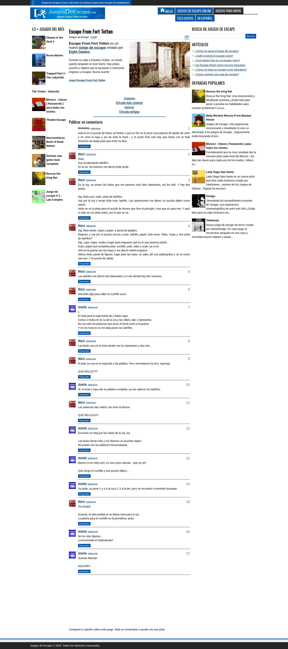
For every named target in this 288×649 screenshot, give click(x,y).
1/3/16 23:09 (91, 359)
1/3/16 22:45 (91, 180)
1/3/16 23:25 (93, 532)
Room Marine (54, 55)
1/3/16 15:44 (95, 128)
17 (186, 37)
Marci (81, 153)
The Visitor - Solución (45, 91)
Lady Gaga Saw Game (220, 171)
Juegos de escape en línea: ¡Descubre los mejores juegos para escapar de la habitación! (85, 3)
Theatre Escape (56, 119)
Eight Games (79, 52)
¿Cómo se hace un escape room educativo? (221, 69)
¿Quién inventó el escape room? (214, 55)
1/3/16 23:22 (93, 484)
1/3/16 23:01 (91, 289)
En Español (205, 18)
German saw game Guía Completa (54, 159)
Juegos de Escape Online (194, 10)
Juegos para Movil (228, 10)
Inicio (35, 3)
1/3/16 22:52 (91, 226)
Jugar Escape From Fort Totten (87, 80)
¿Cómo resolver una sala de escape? (217, 74)
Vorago (210, 196)
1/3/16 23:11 (93, 385)
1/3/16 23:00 (91, 272)
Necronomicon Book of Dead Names (55, 141)
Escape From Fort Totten (91, 31)
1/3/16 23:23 (91, 502)
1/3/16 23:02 (93, 307)
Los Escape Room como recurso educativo (220, 65)
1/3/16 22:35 (91, 154)
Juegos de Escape (79, 37)
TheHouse (212, 220)
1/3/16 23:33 (93, 553)
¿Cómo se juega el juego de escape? (217, 51)
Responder (84, 146)
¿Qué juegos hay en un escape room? (217, 60)
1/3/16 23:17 (93, 458)
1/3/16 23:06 (91, 341)
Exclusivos (185, 18)
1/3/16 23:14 (93, 428)
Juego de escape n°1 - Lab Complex (54, 195)
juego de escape (92, 48)
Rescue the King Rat (219, 91)
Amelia (82, 306)
